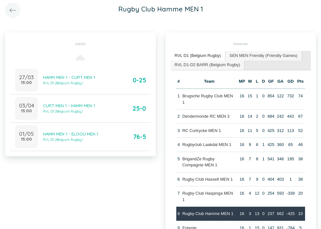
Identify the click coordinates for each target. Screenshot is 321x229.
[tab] (198, 56)
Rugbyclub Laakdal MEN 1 (206, 144)
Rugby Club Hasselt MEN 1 (207, 179)
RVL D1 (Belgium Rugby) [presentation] (198, 55)
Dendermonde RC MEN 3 (206, 116)
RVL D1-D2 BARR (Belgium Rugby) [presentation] (207, 64)
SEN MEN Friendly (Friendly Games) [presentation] (263, 55)
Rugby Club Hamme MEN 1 (207, 213)
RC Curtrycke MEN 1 (201, 130)
